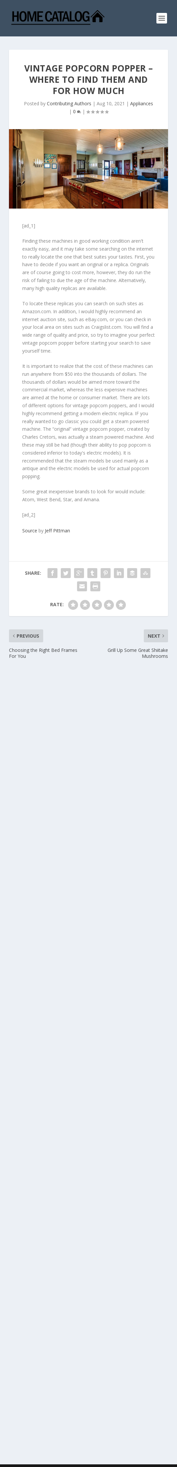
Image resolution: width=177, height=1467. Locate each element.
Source (29, 530)
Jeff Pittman (57, 530)
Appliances (141, 103)
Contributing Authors (69, 103)
